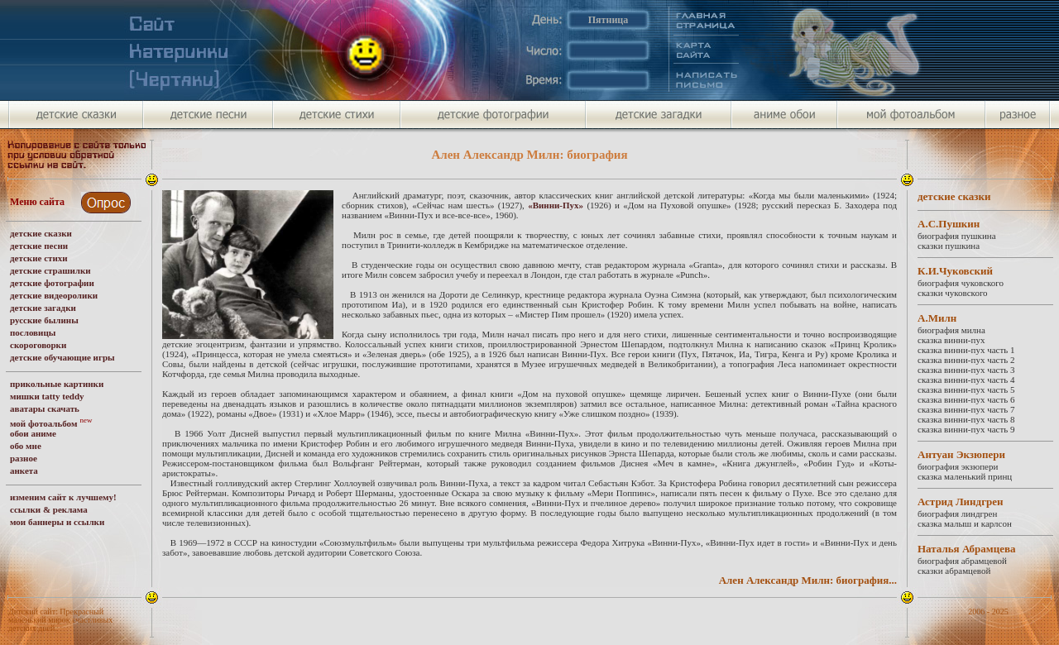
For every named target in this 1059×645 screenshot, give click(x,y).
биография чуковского (961, 283)
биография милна (951, 330)
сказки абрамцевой (954, 571)
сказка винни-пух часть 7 (966, 409)
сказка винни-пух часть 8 (966, 419)
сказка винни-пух (951, 340)
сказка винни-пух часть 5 (966, 389)
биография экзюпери (958, 466)
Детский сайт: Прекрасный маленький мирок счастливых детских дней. (60, 620)
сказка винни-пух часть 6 (966, 399)
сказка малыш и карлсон (965, 523)
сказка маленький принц (965, 476)
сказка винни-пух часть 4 (966, 380)
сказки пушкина (949, 246)
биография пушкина (957, 236)
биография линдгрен (957, 513)
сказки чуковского (953, 293)
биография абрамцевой (962, 561)
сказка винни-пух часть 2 (966, 360)
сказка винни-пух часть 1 (966, 350)
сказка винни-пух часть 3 (966, 370)
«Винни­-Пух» (555, 205)
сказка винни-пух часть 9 (966, 429)
